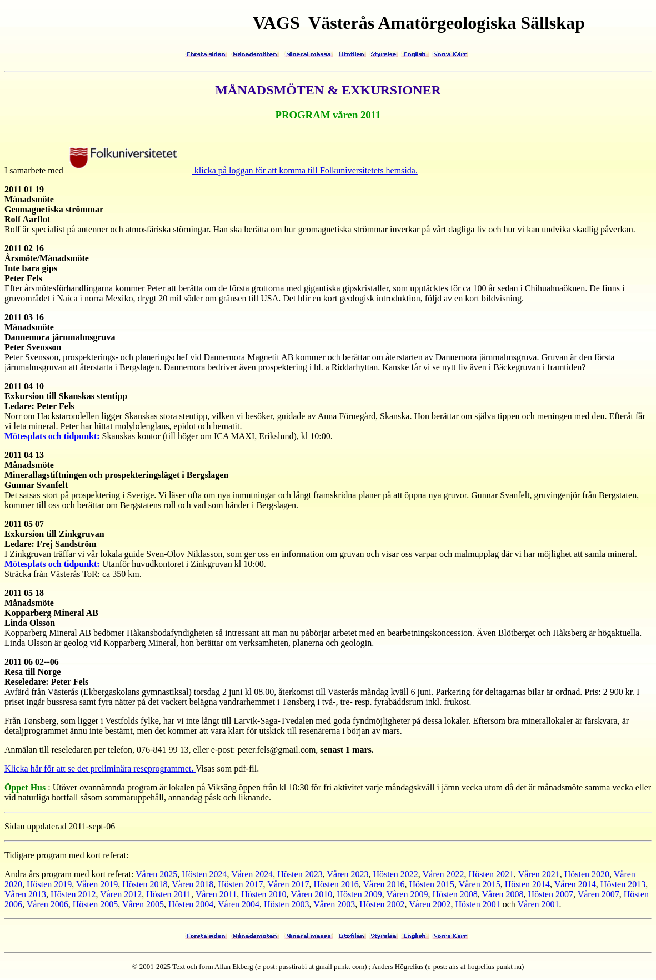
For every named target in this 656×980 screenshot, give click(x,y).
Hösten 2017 (240, 884)
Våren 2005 (143, 904)
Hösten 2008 (454, 894)
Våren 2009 (407, 894)
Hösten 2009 (359, 894)
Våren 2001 (538, 904)
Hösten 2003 (286, 904)
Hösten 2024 (204, 874)
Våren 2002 (429, 904)
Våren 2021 (539, 874)
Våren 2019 (97, 884)
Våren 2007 (598, 894)
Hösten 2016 (335, 884)
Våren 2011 (216, 894)
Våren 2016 (383, 884)
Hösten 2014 (527, 884)
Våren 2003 (334, 904)
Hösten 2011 (168, 894)
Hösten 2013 (622, 884)
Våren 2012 (121, 894)
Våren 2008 (503, 894)
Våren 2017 (288, 884)
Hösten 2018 (144, 884)
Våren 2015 (479, 884)
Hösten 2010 (263, 894)
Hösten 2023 (299, 874)
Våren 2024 (252, 874)
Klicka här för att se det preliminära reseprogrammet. (100, 768)
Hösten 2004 (190, 904)
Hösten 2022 (395, 874)
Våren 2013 (25, 894)
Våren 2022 (443, 874)
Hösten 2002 (381, 904)
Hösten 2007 (550, 894)
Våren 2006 (47, 904)
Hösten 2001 (477, 904)
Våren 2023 (347, 874)
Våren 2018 (192, 884)
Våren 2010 (311, 894)
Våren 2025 (156, 874)
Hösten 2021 (491, 874)
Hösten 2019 (49, 884)
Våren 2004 (238, 904)
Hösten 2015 (431, 884)
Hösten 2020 (586, 874)
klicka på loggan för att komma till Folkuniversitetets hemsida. (242, 170)
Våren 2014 (575, 884)
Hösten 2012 (73, 894)
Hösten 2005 (95, 904)
